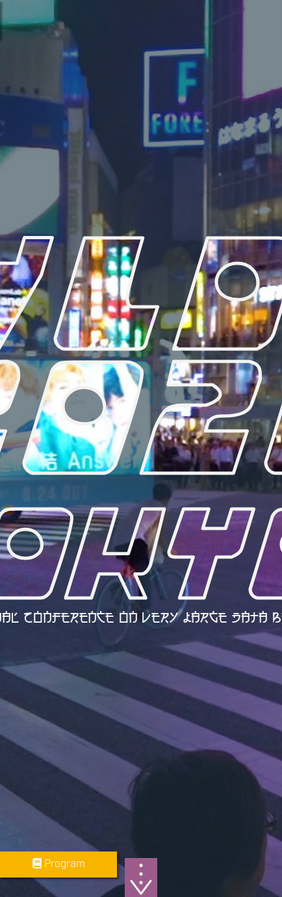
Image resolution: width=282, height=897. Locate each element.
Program (58, 864)
